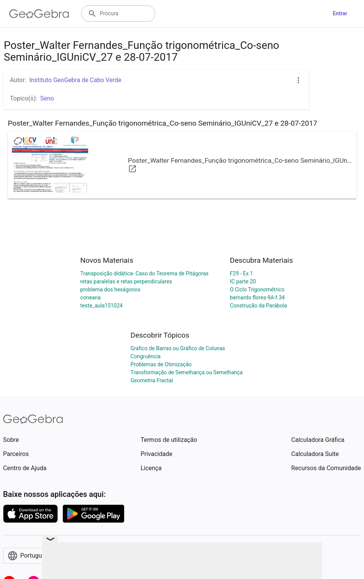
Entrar (340, 13)
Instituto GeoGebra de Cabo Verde (75, 80)
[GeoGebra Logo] (39, 13)
